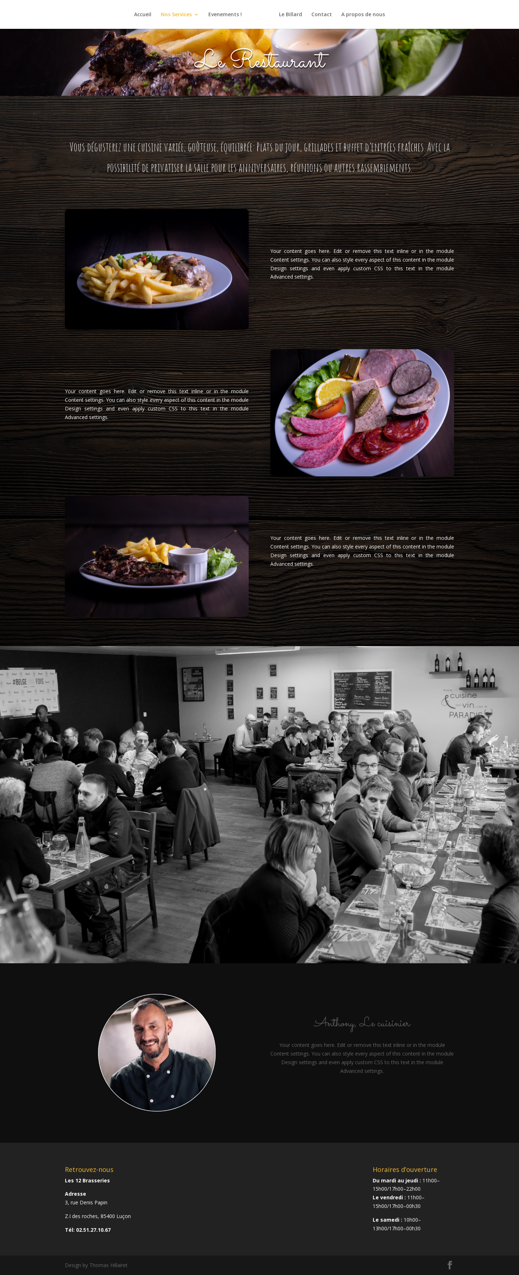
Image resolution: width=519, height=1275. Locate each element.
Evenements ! (225, 15)
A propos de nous (363, 15)
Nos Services (176, 15)
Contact (321, 15)
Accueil (142, 15)
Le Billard (290, 15)
